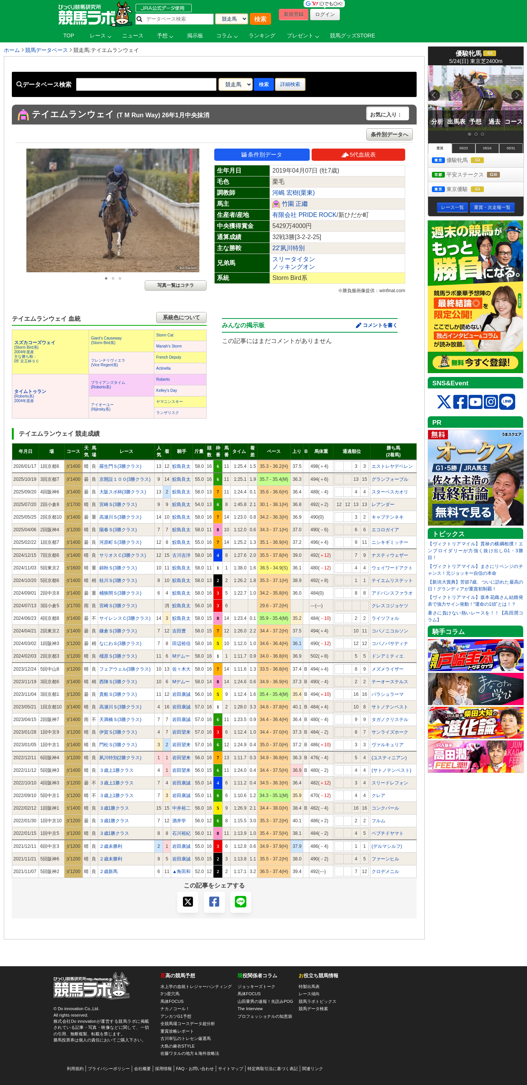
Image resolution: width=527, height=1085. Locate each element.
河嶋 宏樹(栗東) (293, 192)
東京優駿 (465, 189)
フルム (378, 820)
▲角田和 (181, 871)
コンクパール (385, 808)
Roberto (163, 379)
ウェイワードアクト (392, 568)
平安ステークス (473, 175)
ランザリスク (167, 413)
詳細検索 (290, 84)
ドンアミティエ (388, 656)
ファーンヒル (385, 859)
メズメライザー (388, 669)
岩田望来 (181, 732)
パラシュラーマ (388, 694)
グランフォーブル (390, 479)
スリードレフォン (390, 783)
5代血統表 (358, 154)
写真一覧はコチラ (175, 285)
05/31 (511, 148)
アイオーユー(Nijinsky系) (102, 407)
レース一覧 (452, 207)
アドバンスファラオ (392, 593)
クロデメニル (385, 871)
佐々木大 (181, 669)
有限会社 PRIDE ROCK (304, 215)
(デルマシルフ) (387, 846)
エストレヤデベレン (392, 466)
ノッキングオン (293, 267)
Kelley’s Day (166, 390)
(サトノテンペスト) (391, 770)
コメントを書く (380, 325)
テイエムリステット (392, 580)
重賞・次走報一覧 (492, 207)
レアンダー (383, 504)
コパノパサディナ (390, 643)
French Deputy (168, 357)
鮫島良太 (181, 466)
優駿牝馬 (465, 160)
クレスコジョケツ (390, 605)
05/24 (487, 148)
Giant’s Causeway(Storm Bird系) (106, 340)
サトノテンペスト (390, 707)
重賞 (439, 148)
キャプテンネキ (388, 517)
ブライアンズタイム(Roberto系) (108, 384)
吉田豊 (179, 631)
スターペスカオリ (390, 492)
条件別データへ (389, 134)
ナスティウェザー (390, 555)
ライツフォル (385, 618)
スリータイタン (293, 259)
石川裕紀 (181, 833)
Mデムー (181, 656)
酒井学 (179, 820)
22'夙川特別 (288, 248)
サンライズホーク (390, 732)
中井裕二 (181, 808)
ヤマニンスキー (169, 401)
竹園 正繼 (295, 204)
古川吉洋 (181, 555)
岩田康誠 (181, 694)
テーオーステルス (390, 681)
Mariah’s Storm (169, 346)
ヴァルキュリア (388, 744)
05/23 (463, 148)
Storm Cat (164, 335)
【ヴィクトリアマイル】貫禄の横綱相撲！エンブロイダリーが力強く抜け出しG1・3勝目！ (475, 550)
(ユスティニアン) (389, 757)
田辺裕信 (181, 643)
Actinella (163, 368)
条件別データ (262, 154)
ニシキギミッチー (390, 542)
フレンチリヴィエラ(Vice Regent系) (108, 362)
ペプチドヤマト (388, 833)
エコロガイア (385, 529)
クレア (378, 795)
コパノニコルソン (390, 631)
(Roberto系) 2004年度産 (30, 396)
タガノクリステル (390, 719)
